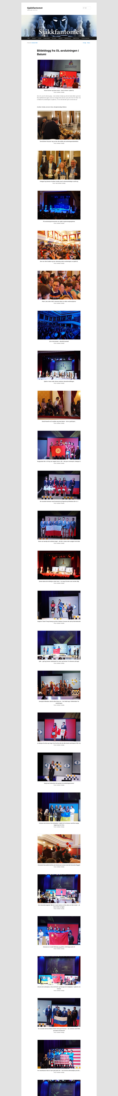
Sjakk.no (60, 38)
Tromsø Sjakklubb (85, 38)
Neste (89, 42)
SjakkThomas (76, 38)
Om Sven (54, 38)
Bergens (34, 38)
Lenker (39, 38)
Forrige (84, 42)
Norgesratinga (46, 38)
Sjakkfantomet (35, 8)
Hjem (28, 38)
